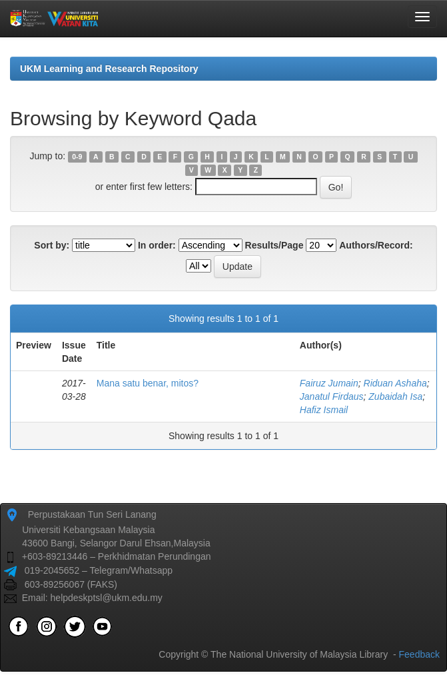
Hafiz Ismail (324, 409)
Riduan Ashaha (395, 383)
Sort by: (51, 245)
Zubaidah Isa (395, 396)
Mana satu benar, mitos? (148, 383)
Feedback (419, 654)
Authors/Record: (375, 245)
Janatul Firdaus (332, 396)
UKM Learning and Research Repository (109, 68)
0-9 (77, 157)
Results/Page (274, 245)
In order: (157, 245)
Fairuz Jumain (329, 383)
